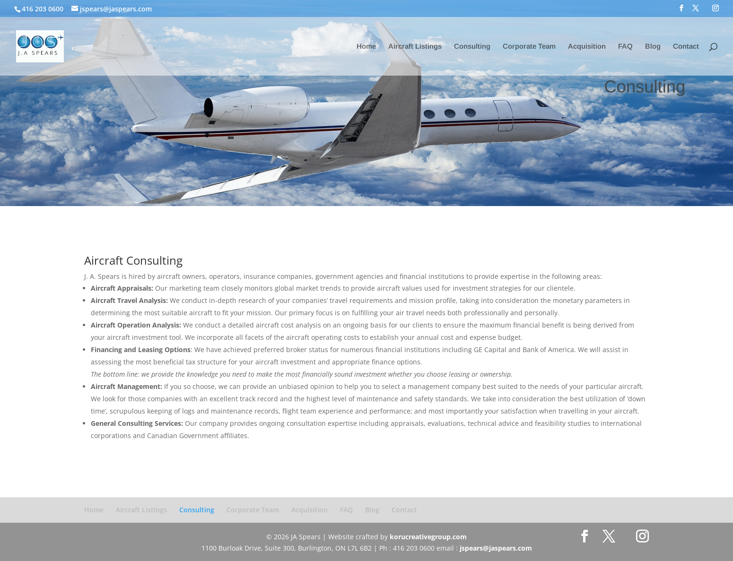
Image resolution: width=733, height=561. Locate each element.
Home (366, 46)
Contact (686, 46)
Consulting (472, 46)
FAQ (625, 46)
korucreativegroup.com (428, 536)
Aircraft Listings (415, 46)
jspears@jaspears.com (496, 548)
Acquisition (587, 46)
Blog (653, 46)
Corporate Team (529, 46)
